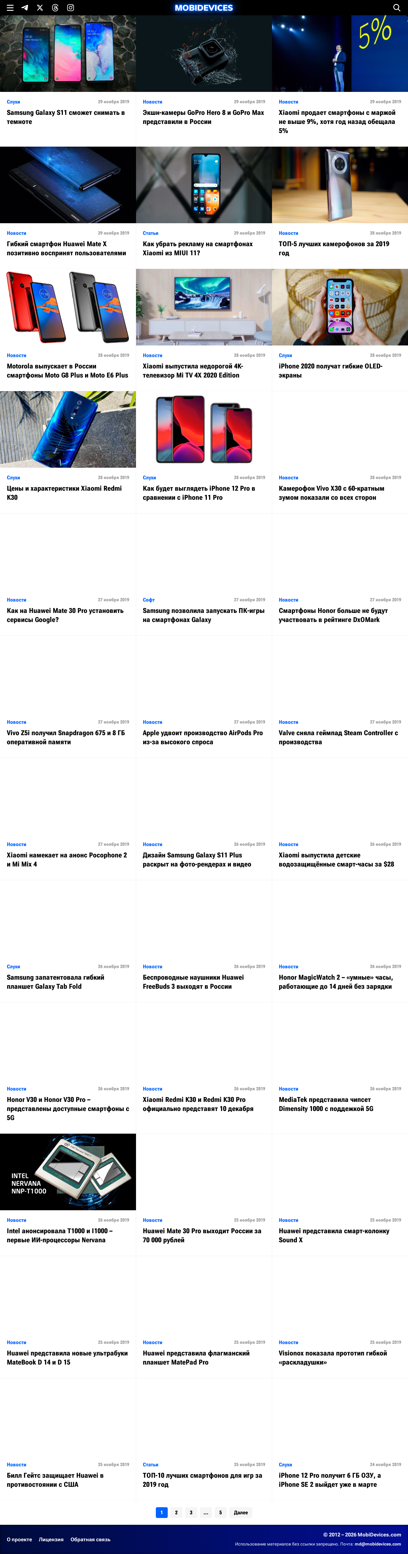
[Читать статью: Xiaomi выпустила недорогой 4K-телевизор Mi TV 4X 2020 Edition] (204, 330)
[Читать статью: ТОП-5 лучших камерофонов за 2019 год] (340, 208)
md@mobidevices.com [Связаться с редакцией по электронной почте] (378, 1544)
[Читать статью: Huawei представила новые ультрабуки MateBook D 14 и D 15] (68, 1317)
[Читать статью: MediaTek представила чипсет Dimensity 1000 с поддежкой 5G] (340, 1063)
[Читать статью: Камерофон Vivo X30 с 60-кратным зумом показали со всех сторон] (340, 452)
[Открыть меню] (10, 7)
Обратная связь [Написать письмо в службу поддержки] (90, 1539)
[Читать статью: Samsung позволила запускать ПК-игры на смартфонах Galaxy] (204, 574)
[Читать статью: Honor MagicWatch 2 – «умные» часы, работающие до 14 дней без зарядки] (340, 941)
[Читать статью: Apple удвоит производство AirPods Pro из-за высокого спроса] (204, 697)
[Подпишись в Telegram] (24, 7)
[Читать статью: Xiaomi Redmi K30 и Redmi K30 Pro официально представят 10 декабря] (204, 1063)
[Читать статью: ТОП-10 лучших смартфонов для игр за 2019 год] (204, 1439)
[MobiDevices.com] (204, 8)
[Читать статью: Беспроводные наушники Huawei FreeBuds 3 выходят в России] (204, 941)
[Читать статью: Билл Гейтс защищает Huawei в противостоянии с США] (68, 1439)
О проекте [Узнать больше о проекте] (19, 1539)
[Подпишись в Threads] (55, 7)
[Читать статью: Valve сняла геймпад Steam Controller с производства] (340, 697)
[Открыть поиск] (397, 7)
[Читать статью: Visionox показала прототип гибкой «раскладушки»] (340, 1317)
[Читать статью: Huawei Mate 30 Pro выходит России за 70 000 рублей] (204, 1195)
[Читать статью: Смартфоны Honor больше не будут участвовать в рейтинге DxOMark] (340, 574)
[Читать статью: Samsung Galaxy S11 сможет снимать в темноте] (68, 76)
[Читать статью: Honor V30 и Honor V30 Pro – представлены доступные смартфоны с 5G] (68, 1068)
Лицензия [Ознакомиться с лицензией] (51, 1539)
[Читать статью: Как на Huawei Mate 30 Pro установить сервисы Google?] (68, 574)
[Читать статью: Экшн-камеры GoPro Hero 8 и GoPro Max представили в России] (204, 76)
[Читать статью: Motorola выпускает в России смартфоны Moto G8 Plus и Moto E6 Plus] (68, 330)
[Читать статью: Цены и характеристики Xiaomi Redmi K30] (68, 452)
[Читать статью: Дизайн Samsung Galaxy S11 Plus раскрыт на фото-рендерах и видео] (204, 819)
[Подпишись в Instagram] (70, 7)
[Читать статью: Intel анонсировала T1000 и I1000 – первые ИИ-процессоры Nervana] (68, 1195)
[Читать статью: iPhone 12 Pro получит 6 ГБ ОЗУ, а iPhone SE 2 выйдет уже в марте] (340, 1439)
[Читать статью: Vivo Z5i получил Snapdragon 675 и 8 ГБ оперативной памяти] (68, 697)
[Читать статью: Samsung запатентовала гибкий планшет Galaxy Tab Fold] (68, 941)
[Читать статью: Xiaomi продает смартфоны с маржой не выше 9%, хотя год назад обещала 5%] (340, 81)
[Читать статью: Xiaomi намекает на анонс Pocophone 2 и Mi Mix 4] (68, 819)
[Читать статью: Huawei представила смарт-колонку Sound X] (340, 1195)
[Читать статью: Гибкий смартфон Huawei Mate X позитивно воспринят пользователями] (68, 208)
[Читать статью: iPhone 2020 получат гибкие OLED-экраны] (340, 330)
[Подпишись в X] (40, 7)
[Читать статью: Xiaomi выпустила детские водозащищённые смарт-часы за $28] (340, 819)
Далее (241, 1512)
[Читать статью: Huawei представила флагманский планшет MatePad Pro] (204, 1317)
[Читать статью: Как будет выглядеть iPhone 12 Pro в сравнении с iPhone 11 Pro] (204, 452)
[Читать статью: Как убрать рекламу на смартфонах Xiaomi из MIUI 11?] (204, 208)
